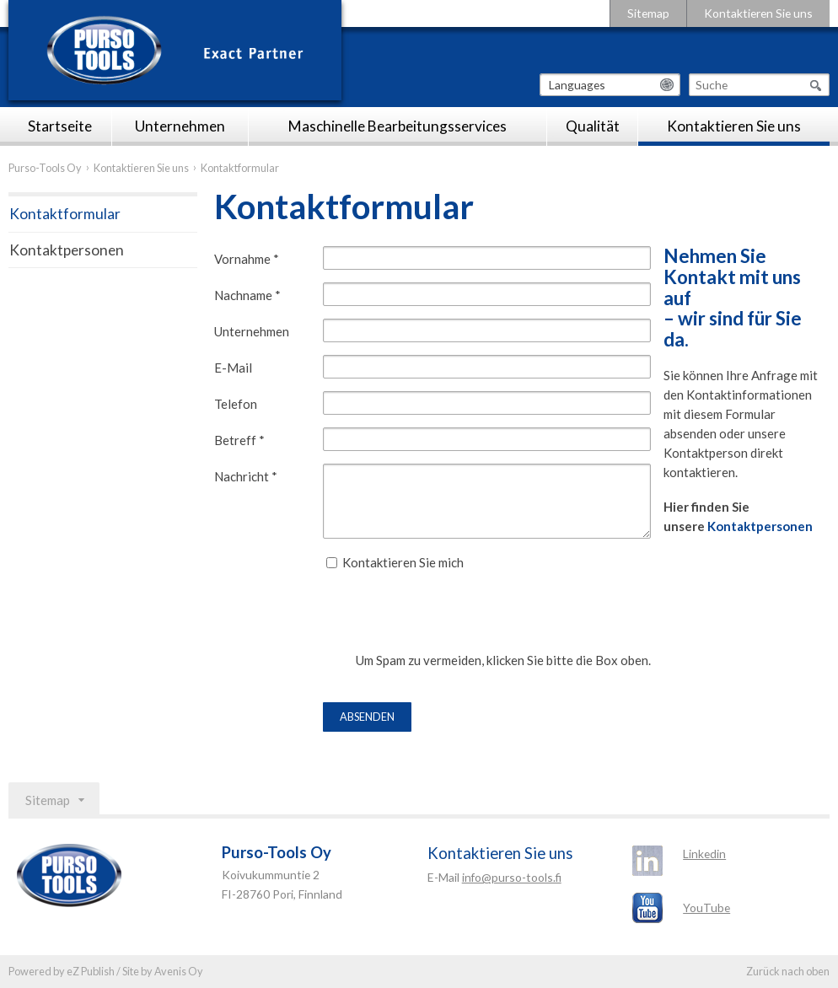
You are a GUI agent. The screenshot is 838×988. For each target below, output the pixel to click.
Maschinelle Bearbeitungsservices (397, 126)
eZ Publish (91, 971)
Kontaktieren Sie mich (403, 562)
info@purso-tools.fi (511, 877)
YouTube (706, 907)
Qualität (593, 126)
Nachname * (247, 295)
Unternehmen (180, 126)
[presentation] (451, 618)
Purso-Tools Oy (45, 168)
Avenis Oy (178, 971)
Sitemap (648, 13)
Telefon (235, 403)
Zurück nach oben (788, 971)
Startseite (60, 126)
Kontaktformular (65, 214)
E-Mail (233, 367)
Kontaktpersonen (760, 526)
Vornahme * (246, 258)
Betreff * (239, 440)
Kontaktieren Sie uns (758, 13)
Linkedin (704, 853)
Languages (577, 85)
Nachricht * (245, 476)
